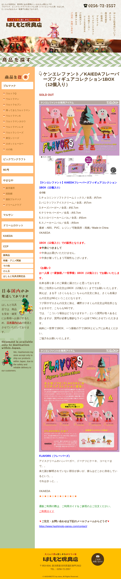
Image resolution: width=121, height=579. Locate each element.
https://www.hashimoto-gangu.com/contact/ (63, 526)
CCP (5, 246)
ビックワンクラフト (14, 159)
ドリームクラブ (13, 205)
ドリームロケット (13, 225)
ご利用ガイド (46, 511)
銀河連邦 (10, 188)
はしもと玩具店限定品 (14, 276)
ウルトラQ (11, 93)
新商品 (6, 255)
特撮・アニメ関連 (12, 260)
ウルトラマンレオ (14, 127)
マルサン (8, 215)
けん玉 (6, 271)
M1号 (6, 170)
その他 (9, 149)
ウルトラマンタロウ (16, 121)
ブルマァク (9, 85)
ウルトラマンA (13, 115)
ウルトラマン (12, 99)
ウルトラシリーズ (14, 132)
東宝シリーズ (12, 138)
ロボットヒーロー (14, 143)
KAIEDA (8, 236)
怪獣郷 (9, 193)
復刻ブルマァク (13, 199)
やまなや (8, 180)
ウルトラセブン (13, 104)
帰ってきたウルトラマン (18, 110)
